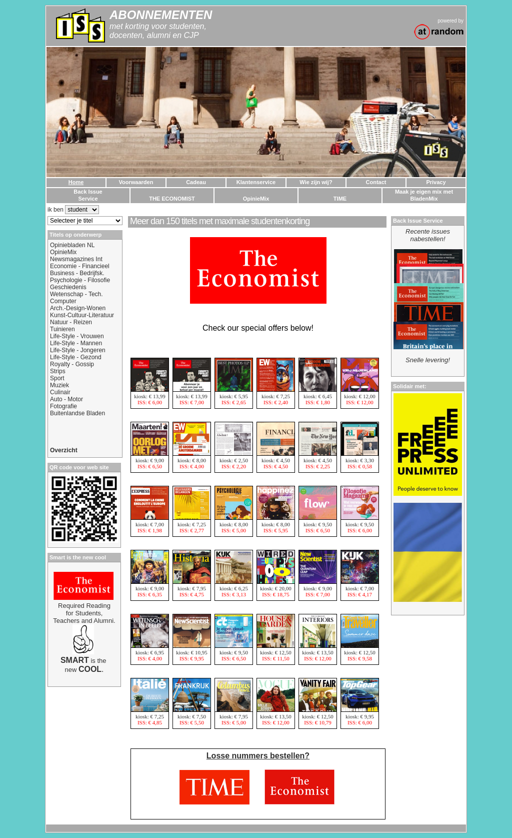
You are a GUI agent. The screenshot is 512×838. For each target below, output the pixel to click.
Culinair (60, 392)
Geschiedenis (68, 287)
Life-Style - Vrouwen (77, 336)
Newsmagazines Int (76, 259)
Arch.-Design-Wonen (78, 308)
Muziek (59, 385)
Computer (63, 301)
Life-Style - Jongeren (78, 350)
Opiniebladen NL (72, 245)
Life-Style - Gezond (76, 357)
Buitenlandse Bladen (77, 413)
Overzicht (64, 450)
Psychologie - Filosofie (80, 280)
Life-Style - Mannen (76, 343)
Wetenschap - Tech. (76, 294)
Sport (57, 378)
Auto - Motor (66, 399)
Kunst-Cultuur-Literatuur (82, 315)
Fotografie (63, 406)
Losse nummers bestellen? (258, 755)
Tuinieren (62, 329)
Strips (58, 371)
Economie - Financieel (80, 266)
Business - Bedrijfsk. (77, 273)
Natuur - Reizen (71, 322)
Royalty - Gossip (72, 364)
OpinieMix (63, 252)
